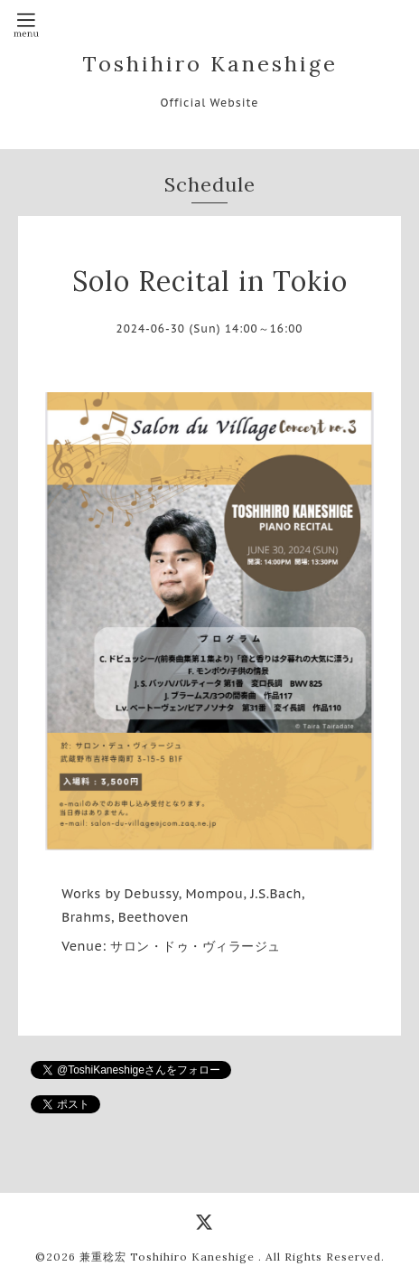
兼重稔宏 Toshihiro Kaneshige (168, 1256)
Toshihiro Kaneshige (210, 63)
